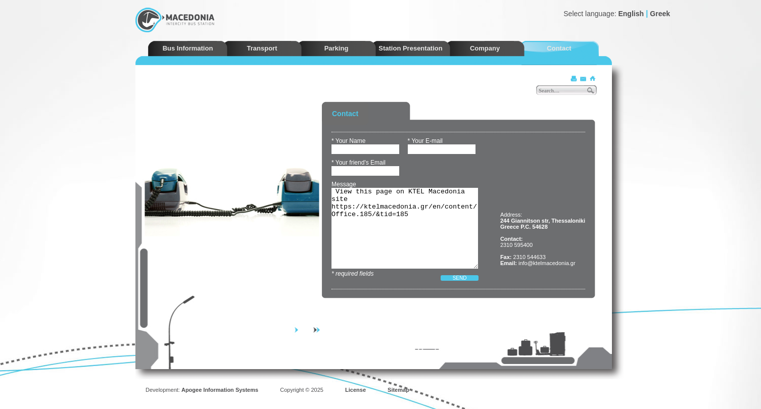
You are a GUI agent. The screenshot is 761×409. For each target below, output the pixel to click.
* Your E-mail (425, 140)
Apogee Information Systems (219, 390)
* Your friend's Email (358, 162)
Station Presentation (410, 48)
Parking (336, 48)
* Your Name (348, 140)
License (355, 390)
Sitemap (398, 390)
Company (485, 48)
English (631, 14)
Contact (559, 48)
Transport (262, 48)
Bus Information (188, 48)
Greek (660, 14)
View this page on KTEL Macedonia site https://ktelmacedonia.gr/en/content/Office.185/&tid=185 (404, 228)
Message (343, 184)
